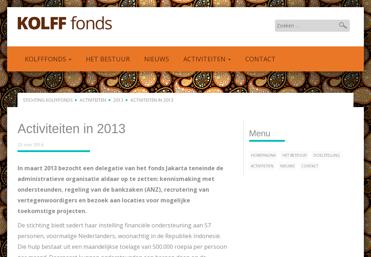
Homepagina (263, 155)
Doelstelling (326, 155)
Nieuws (156, 59)
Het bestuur (108, 59)
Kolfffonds (65, 23)
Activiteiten (207, 59)
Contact (260, 59)
